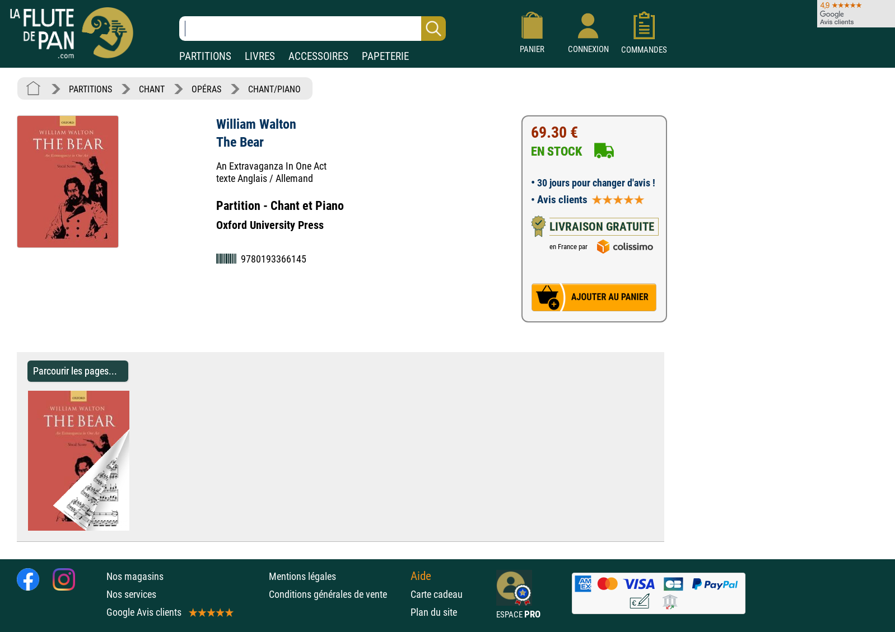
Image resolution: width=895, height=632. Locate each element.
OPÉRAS (206, 89)
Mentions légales (302, 576)
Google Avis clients (169, 612)
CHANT (152, 89)
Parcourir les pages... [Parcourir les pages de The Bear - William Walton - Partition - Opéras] (75, 371)
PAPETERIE (385, 56)
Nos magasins (135, 576)
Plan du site (434, 612)
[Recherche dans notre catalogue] (312, 28)
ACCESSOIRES (318, 56)
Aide (421, 576)
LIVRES (260, 56)
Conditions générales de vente (337, 594)
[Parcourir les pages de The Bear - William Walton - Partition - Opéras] (135, 527)
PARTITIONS (205, 56)
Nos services (131, 594)
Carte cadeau (437, 594)
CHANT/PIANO (274, 89)
